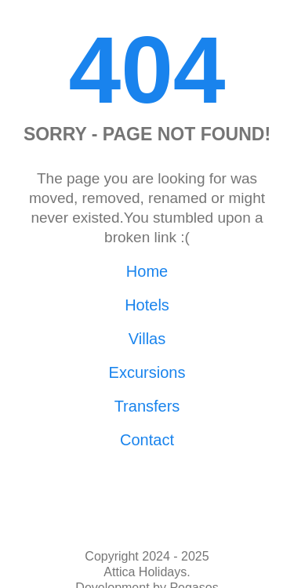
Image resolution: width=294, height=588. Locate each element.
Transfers (147, 406)
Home (147, 271)
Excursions (147, 372)
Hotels (147, 305)
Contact (147, 439)
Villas (147, 338)
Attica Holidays (145, 572)
